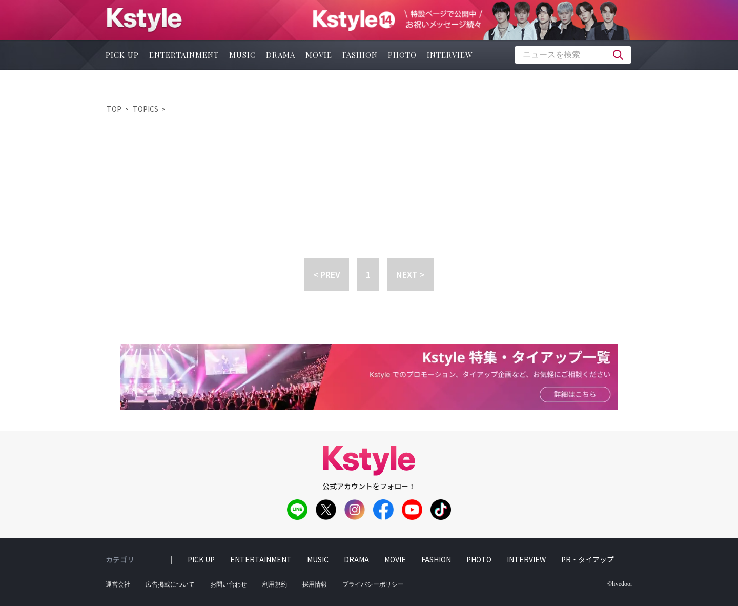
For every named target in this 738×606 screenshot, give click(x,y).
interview (450, 55)
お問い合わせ (228, 584)
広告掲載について (170, 584)
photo (402, 55)
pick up (122, 55)
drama (280, 55)
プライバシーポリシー (373, 584)
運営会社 (118, 584)
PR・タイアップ (587, 559)
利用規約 (274, 584)
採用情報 (314, 584)
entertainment (184, 55)
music (242, 55)
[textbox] (573, 55)
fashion (360, 55)
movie (318, 55)
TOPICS (145, 109)
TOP (114, 109)
